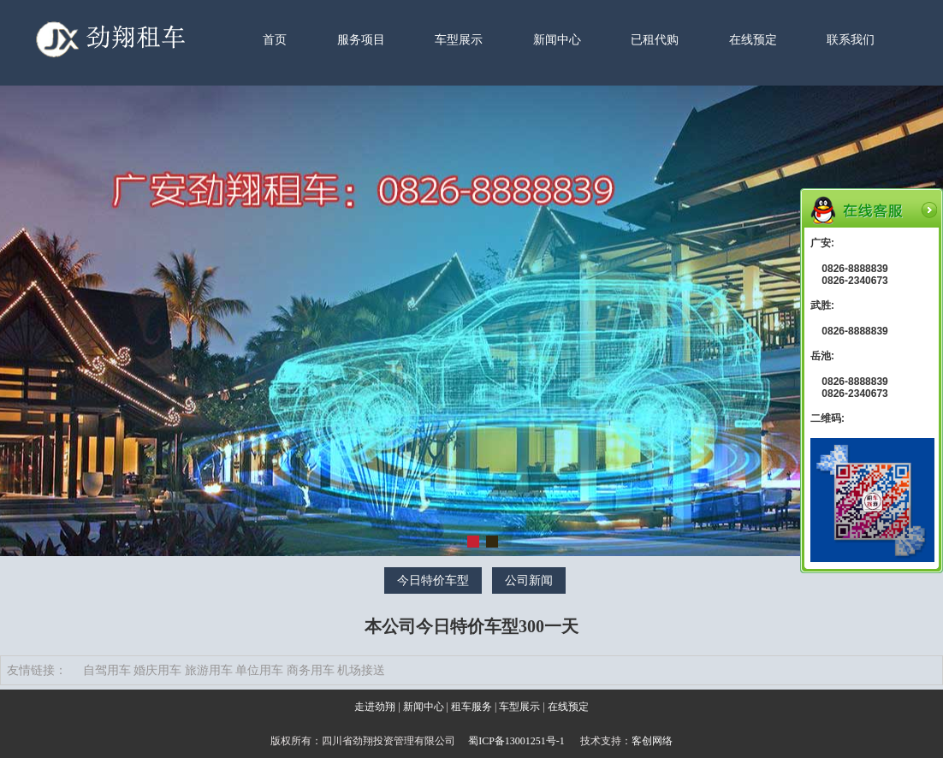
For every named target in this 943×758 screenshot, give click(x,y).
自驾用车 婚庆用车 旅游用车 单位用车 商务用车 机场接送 (234, 670)
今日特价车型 (433, 580)
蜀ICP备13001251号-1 (516, 741)
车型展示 (459, 39)
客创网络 (652, 741)
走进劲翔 (374, 707)
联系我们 (851, 39)
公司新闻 (529, 580)
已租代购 (655, 39)
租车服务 (471, 707)
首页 (275, 39)
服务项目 (361, 39)
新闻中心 (557, 39)
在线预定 (753, 39)
